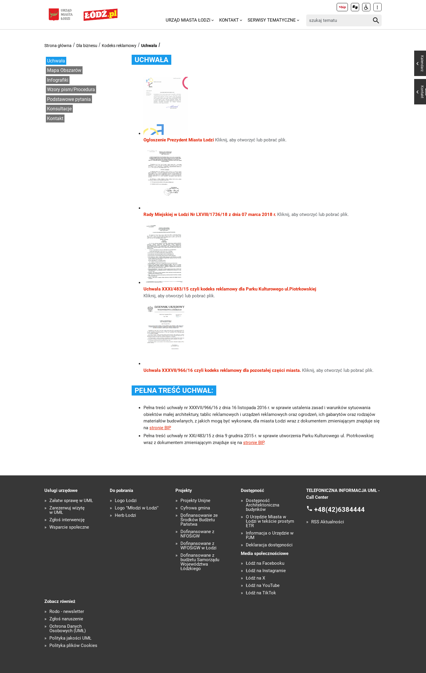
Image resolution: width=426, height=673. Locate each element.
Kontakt (55, 118)
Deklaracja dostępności (269, 545)
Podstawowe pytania (69, 99)
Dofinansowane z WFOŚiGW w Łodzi (198, 545)
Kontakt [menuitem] (229, 20)
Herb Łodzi (125, 515)
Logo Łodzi (126, 500)
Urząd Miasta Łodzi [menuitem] (188, 20)
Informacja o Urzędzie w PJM (269, 535)
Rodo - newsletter (66, 611)
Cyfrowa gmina (195, 508)
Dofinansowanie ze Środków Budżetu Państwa (199, 520)
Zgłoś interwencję (67, 520)
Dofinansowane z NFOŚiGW (197, 534)
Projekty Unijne (195, 500)
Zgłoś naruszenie (66, 619)
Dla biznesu (86, 45)
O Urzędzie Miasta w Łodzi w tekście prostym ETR (270, 521)
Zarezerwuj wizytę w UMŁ (67, 510)
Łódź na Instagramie (266, 571)
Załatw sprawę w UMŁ (71, 500)
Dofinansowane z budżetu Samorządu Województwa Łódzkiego (199, 562)
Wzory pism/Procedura (71, 89)
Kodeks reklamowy (119, 45)
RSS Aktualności (327, 522)
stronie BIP (160, 427)
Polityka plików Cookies (73, 645)
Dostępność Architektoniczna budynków (262, 505)
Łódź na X (255, 578)
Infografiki (57, 80)
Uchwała (149, 45)
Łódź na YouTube (263, 585)
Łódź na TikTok (261, 593)
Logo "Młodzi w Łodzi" (137, 508)
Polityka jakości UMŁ (70, 638)
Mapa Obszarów (64, 70)
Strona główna (58, 45)
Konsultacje (59, 109)
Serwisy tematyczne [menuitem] (272, 20)
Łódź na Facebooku (265, 563)
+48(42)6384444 (339, 509)
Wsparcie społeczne (69, 527)
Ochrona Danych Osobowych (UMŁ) (67, 628)
